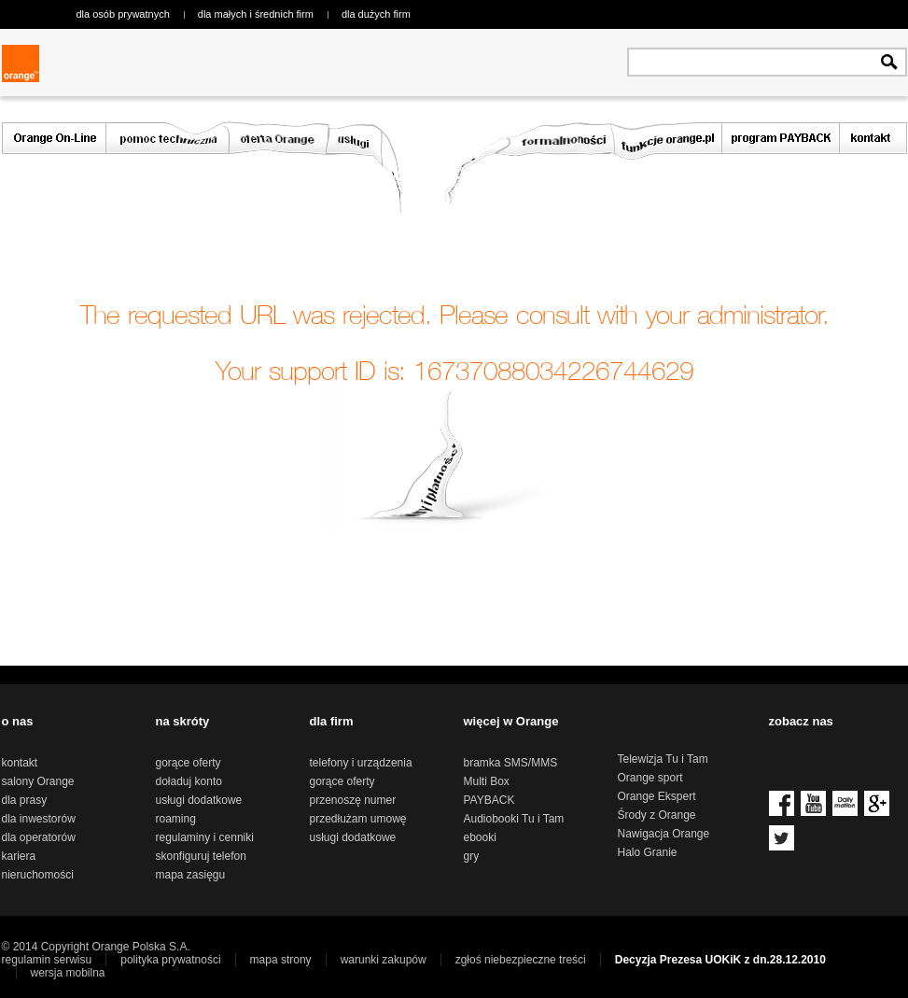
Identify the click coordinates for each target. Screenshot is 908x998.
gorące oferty (188, 762)
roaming (176, 818)
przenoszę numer (353, 800)
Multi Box (487, 781)
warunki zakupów (383, 959)
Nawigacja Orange (664, 833)
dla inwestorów (39, 818)
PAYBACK (489, 800)
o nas (18, 721)
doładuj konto (189, 781)
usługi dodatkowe (199, 800)
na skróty (183, 721)
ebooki (480, 837)
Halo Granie (648, 852)
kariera (19, 856)
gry (472, 856)
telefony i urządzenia (361, 762)
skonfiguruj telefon (201, 856)
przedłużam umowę (358, 818)
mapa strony (281, 959)
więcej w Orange (511, 721)
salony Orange (38, 781)
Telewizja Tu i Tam (663, 759)
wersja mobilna (68, 972)
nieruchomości (38, 874)
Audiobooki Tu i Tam (514, 818)
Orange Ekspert (657, 796)
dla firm (332, 721)
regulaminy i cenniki (205, 837)
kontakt (20, 762)
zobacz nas (801, 721)
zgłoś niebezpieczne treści (520, 959)
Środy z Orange (657, 815)
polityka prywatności (170, 959)
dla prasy (25, 800)
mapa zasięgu (191, 874)
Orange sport (650, 777)
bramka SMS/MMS (511, 762)
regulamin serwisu (47, 959)
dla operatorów (39, 837)
